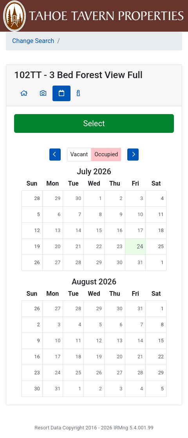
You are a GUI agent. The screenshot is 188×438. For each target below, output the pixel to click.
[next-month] (133, 154)
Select (94, 123)
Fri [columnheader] (135, 183)
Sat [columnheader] (156, 183)
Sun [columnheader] (32, 183)
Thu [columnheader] (114, 183)
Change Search (33, 41)
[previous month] (55, 154)
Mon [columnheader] (52, 183)
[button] (24, 93)
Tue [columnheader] (73, 183)
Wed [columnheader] (94, 183)
